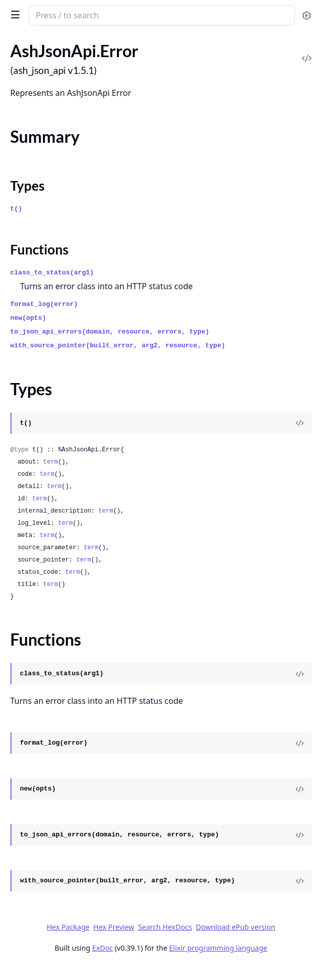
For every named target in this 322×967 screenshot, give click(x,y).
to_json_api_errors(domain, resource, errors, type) (109, 332)
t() (16, 209)
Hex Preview (113, 927)
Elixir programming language (218, 948)
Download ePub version (236, 927)
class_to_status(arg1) (52, 272)
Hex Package (67, 927)
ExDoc (102, 948)
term (50, 462)
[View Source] (299, 423)
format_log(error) (44, 304)
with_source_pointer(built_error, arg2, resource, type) (117, 345)
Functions (39, 249)
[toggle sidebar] (13, 14)
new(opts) (28, 318)
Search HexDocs (165, 927)
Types (27, 185)
